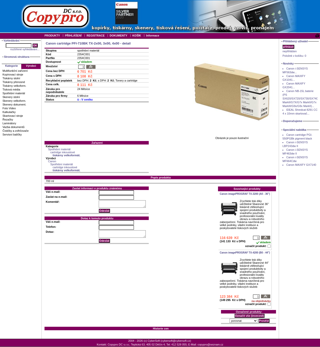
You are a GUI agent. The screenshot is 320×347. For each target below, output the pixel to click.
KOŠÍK (136, 35)
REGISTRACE (95, 35)
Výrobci (31, 65)
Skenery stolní (11, 97)
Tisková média (11, 89)
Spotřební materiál (13, 93)
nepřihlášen (289, 51)
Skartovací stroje (12, 115)
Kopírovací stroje (12, 74)
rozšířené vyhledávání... (25, 49)
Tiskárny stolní (11, 78)
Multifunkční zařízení (15, 70)
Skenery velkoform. (14, 100)
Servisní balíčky (12, 134)
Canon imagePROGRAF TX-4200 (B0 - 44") (245, 252)
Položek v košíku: (294, 55)
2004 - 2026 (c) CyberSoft (144, 340)
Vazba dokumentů (13, 127)
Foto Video (9, 108)
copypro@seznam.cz (210, 344)
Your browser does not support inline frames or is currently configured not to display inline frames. (160, 16)
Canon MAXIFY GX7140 (301, 164)
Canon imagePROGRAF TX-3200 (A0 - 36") (245, 193)
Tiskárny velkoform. (14, 85)
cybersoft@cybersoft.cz (176, 340)
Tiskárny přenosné (13, 82)
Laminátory (9, 123)
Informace (152, 35)
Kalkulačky (9, 112)
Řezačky (7, 119)
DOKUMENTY (118, 35)
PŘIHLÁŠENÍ (73, 35)
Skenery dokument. (14, 104)
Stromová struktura (16, 56)
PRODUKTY (52, 35)
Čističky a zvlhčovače (15, 130)
